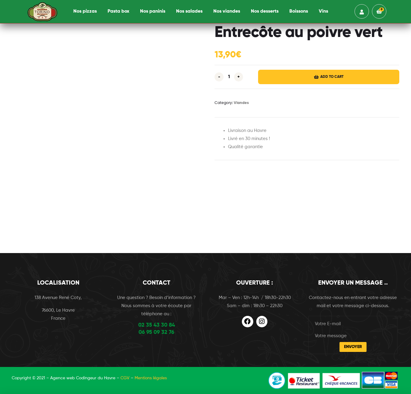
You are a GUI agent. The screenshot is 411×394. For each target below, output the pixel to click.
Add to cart (331, 77)
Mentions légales (151, 378)
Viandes (241, 103)
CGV (124, 378)
